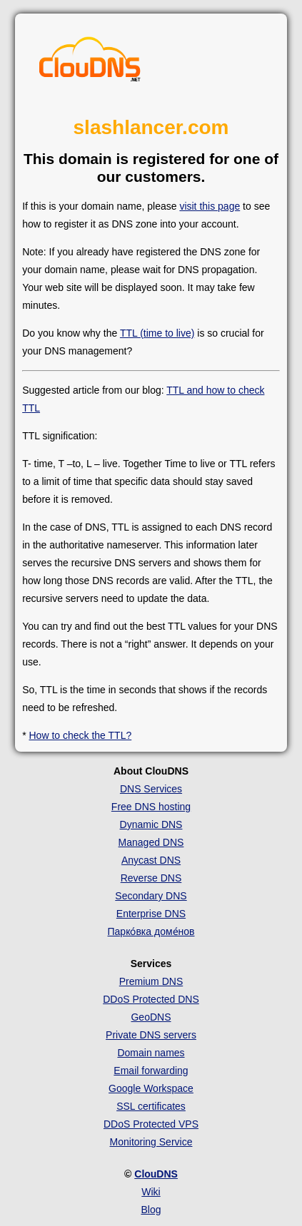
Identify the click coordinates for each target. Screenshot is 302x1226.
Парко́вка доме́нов (151, 931)
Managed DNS (151, 842)
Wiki (150, 1191)
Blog (151, 1209)
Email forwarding (151, 1070)
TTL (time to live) (157, 333)
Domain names (150, 1052)
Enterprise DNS (151, 913)
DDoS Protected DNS (151, 999)
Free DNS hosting (151, 806)
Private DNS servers (151, 1035)
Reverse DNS (151, 878)
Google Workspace (151, 1088)
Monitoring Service (151, 1142)
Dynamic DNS (151, 824)
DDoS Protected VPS (151, 1124)
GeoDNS (151, 1017)
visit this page (209, 206)
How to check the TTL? (80, 735)
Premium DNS (151, 981)
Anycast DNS (151, 860)
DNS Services (151, 789)
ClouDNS (156, 1174)
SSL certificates (151, 1106)
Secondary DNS (150, 895)
